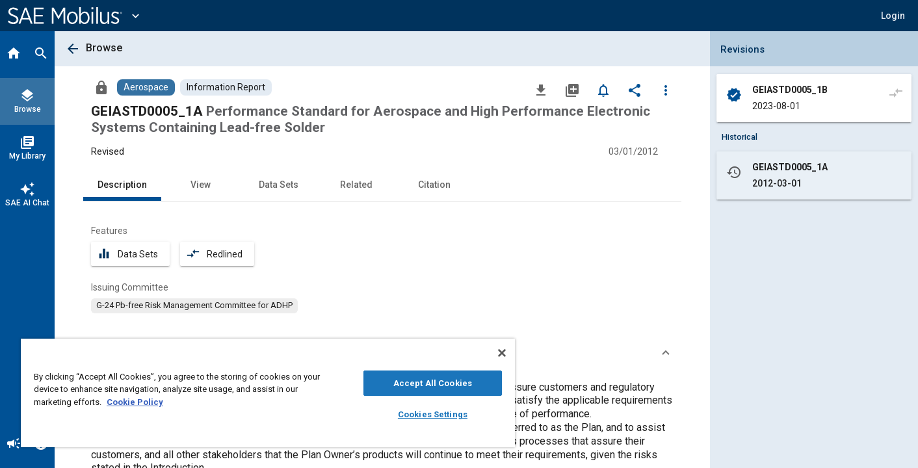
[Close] (502, 353)
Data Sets (278, 184)
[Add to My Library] (572, 90)
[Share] (635, 90)
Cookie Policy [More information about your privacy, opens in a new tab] (135, 402)
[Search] (41, 54)
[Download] (541, 90)
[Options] (666, 90)
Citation (434, 184)
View (200, 184)
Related (356, 184)
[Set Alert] (603, 90)
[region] (268, 393)
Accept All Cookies (432, 383)
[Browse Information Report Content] (226, 87)
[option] (194, 305)
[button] (893, 15)
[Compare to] (896, 92)
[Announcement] (13, 444)
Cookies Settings (432, 414)
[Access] (101, 87)
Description (122, 184)
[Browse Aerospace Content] (146, 87)
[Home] (13, 54)
